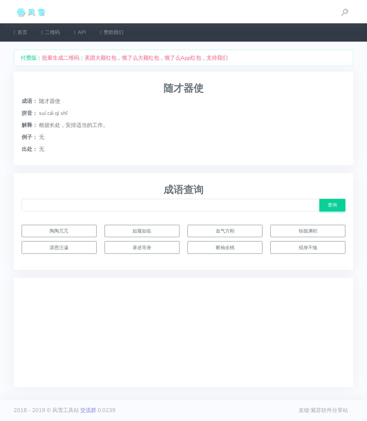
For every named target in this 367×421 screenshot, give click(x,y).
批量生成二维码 (60, 58)
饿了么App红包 (183, 58)
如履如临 (142, 230)
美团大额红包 (101, 58)
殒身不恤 (308, 247)
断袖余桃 (225, 247)
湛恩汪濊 (59, 247)
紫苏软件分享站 (329, 410)
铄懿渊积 (308, 230)
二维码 (50, 32)
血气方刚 (225, 230)
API (80, 32)
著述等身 (142, 247)
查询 (332, 205)
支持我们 (217, 58)
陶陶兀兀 (59, 230)
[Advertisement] (184, 332)
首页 (20, 32)
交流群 (88, 410)
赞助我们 (112, 32)
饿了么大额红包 (140, 58)
